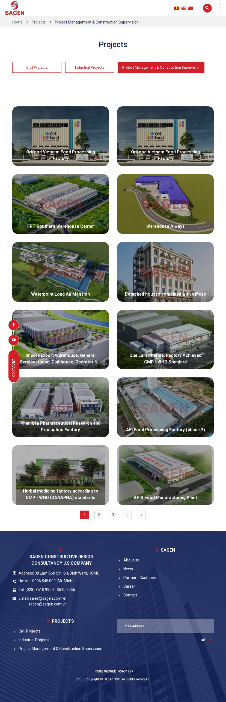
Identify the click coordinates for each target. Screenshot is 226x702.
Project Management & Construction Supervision (164, 67)
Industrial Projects (89, 67)
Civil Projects (37, 67)
